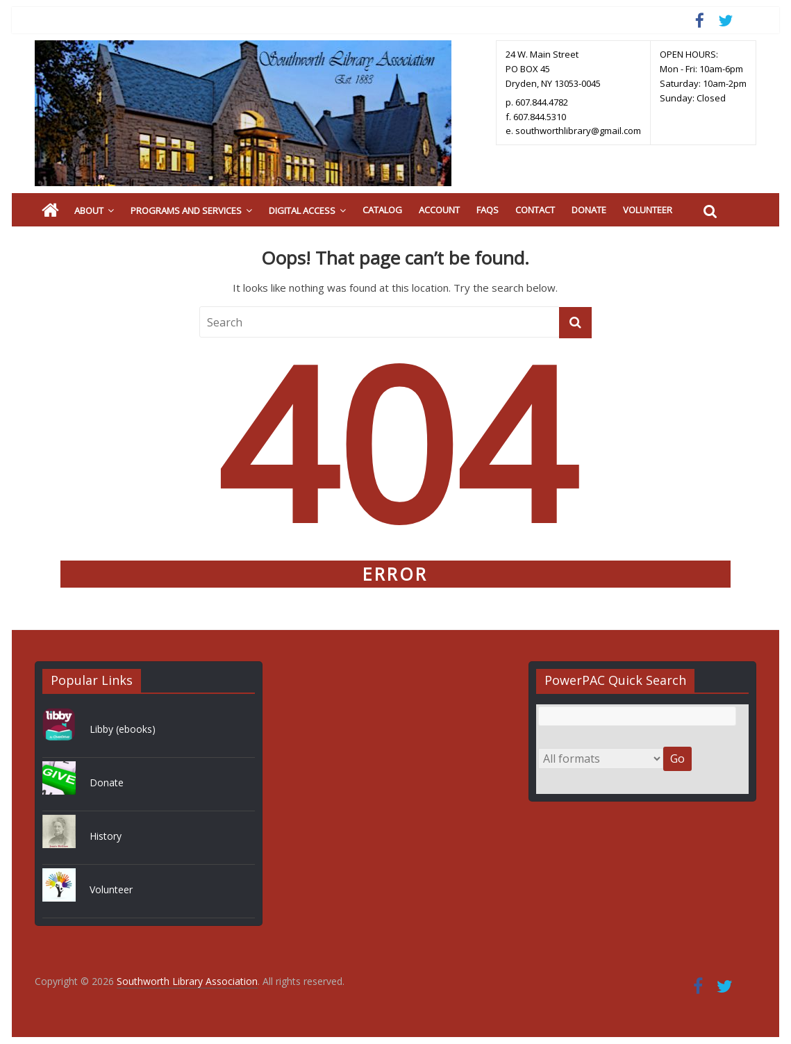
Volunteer (647, 210)
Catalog (382, 210)
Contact (535, 210)
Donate (589, 210)
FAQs (487, 210)
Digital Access (302, 210)
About (88, 210)
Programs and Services (186, 210)
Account (439, 210)
